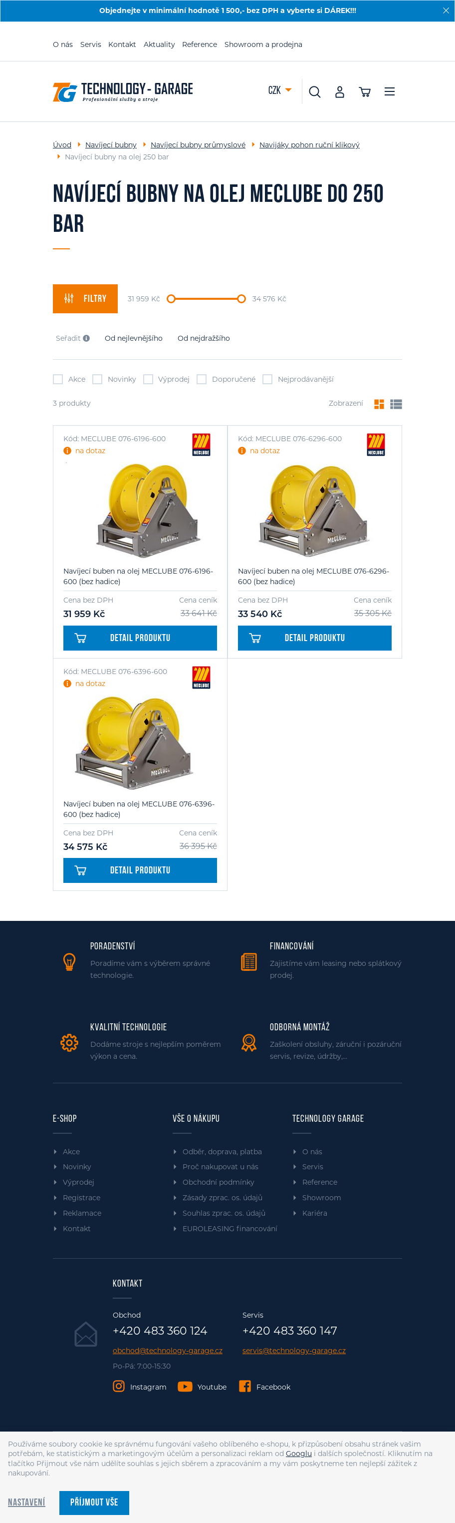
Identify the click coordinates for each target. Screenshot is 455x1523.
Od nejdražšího (204, 338)
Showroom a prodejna (263, 44)
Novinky (114, 379)
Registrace (81, 1197)
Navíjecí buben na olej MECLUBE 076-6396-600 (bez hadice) (139, 809)
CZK (275, 91)
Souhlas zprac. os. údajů (224, 1213)
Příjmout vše (94, 1503)
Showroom (321, 1197)
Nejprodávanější (298, 379)
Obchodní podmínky (218, 1182)
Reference (199, 44)
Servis (90, 44)
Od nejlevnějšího (134, 338)
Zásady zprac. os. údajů (222, 1197)
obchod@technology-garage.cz (168, 1351)
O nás (63, 44)
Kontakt (122, 44)
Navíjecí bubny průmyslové (198, 144)
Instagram (148, 1387)
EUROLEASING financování (230, 1228)
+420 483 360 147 (289, 1331)
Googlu (299, 1453)
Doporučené (226, 379)
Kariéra (314, 1213)
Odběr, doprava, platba (222, 1151)
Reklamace (82, 1213)
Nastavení (26, 1503)
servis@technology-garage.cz (294, 1351)
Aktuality (159, 44)
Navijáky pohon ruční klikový (309, 144)
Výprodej (166, 379)
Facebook (273, 1387)
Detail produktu (122, 638)
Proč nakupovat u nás (220, 1166)
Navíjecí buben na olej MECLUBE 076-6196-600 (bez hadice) (138, 576)
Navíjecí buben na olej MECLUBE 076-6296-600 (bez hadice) (313, 576)
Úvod (62, 144)
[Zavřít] (446, 10)
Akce (69, 379)
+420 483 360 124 (160, 1331)
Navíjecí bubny (111, 144)
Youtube (212, 1387)
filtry (85, 298)
